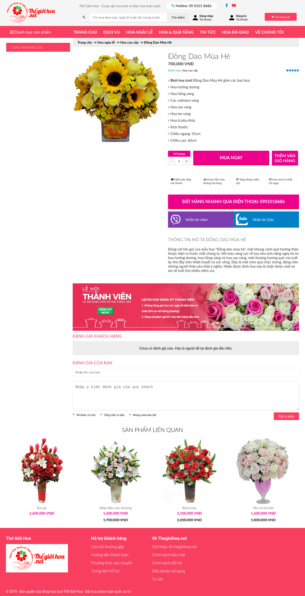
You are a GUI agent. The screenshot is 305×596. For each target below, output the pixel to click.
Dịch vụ (111, 32)
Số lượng (179, 153)
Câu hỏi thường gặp (107, 547)
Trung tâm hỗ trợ (105, 571)
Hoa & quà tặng (176, 32)
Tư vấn (157, 579)
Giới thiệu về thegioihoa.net (174, 547)
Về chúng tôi (269, 32)
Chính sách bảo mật (168, 555)
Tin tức (208, 32)
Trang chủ (85, 32)
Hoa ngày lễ (139, 32)
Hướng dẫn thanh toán (110, 555)
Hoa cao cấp (190, 70)
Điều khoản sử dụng (168, 571)
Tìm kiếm (178, 17)
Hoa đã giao (235, 32)
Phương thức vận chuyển (111, 563)
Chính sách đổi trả (167, 563)
